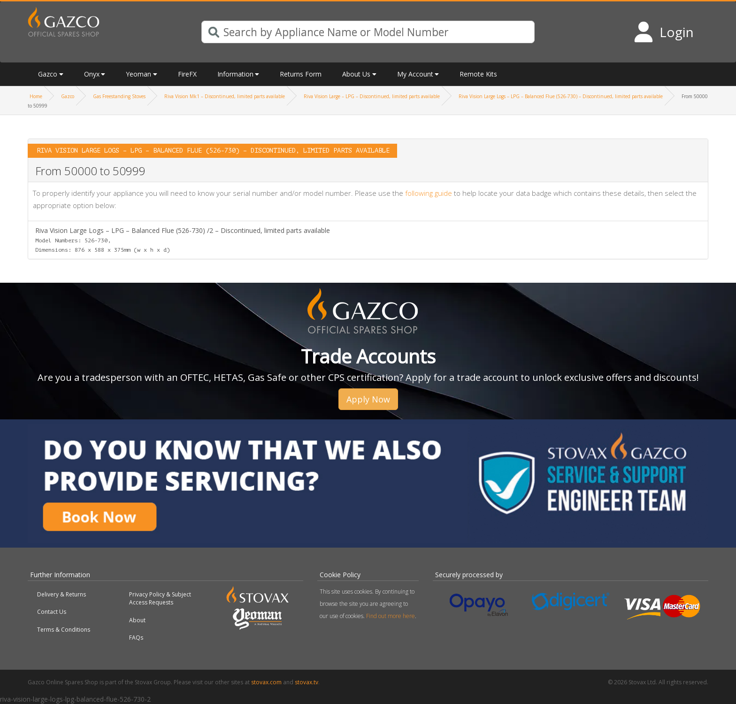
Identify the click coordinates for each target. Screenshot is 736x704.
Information (235, 74)
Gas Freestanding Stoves (119, 96)
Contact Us (51, 612)
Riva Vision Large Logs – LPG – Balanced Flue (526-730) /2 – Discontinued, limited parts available (182, 239)
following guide (428, 193)
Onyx (92, 74)
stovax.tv (306, 682)
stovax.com (266, 682)
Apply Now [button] (368, 399)
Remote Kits (478, 74)
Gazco (47, 74)
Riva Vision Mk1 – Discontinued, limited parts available (224, 96)
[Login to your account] (663, 32)
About (137, 620)
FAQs (136, 638)
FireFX (187, 74)
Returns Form (301, 74)
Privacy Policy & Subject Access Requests (160, 598)
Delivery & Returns (61, 594)
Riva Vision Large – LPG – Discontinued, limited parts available (372, 96)
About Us (356, 74)
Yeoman (138, 74)
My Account (415, 74)
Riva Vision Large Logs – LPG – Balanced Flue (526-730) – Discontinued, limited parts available (561, 96)
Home (36, 96)
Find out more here (390, 616)
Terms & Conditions (63, 630)
